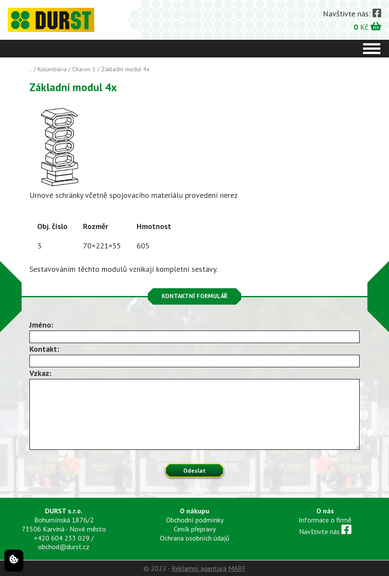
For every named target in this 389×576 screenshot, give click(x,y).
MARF (237, 568)
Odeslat (194, 470)
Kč (367, 26)
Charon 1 (84, 69)
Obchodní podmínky (194, 520)
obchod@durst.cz (63, 546)
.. (30, 69)
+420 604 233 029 (61, 538)
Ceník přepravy (195, 529)
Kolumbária (52, 69)
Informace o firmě (325, 520)
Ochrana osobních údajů (195, 538)
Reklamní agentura (199, 568)
